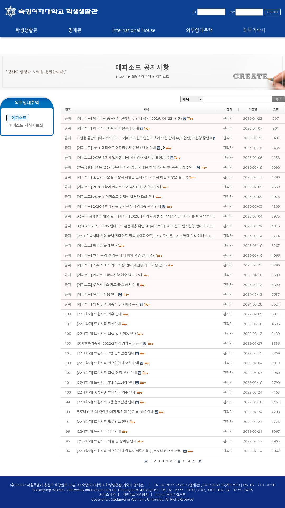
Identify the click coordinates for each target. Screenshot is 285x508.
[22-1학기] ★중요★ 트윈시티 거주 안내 (106, 392)
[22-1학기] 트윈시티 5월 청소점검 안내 (106, 382)
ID (194, 12)
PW (232, 12)
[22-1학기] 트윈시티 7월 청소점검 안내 (106, 353)
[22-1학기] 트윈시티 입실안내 (99, 431)
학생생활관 (26, 30)
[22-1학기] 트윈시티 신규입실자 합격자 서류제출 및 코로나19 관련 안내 (129, 451)
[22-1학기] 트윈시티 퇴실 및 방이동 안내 (107, 333)
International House (133, 30)
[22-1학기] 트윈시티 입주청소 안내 (102, 421)
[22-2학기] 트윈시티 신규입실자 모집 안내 (108, 363)
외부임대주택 (199, 30)
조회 (275, 109)
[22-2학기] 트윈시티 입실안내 (99, 324)
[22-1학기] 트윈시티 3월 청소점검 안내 (106, 402)
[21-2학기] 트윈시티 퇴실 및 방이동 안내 (107, 441)
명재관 (75, 30)
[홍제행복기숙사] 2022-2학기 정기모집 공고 (109, 343)
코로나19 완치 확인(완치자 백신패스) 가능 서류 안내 (115, 412)
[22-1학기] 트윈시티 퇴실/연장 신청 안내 (107, 373)
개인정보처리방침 (136, 494)
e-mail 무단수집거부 (170, 494)
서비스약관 (107, 494)
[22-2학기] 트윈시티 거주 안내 (99, 314)
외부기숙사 (254, 30)
